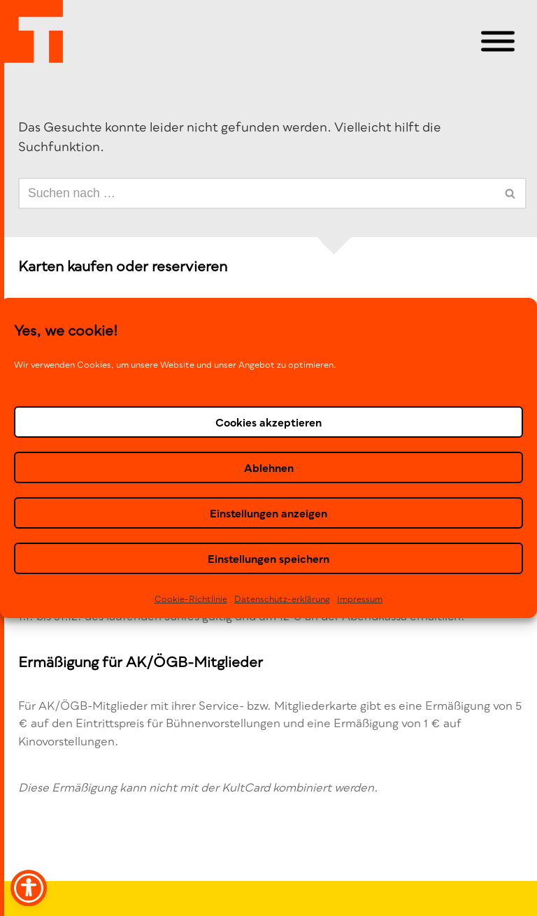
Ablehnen (269, 467)
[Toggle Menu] (498, 41)
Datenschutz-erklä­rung (282, 599)
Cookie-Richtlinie (191, 599)
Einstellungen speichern (268, 558)
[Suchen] (256, 193)
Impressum (359, 599)
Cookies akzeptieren (268, 421)
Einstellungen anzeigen (268, 512)
